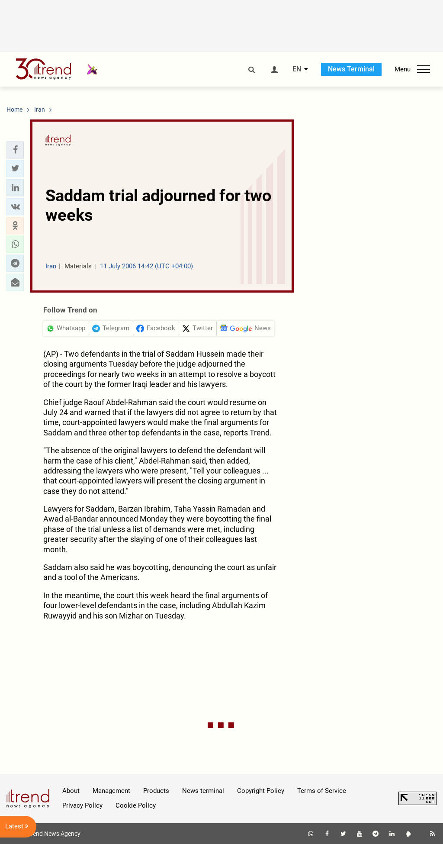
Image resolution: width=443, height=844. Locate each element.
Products (156, 791)
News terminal (203, 791)
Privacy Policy (82, 805)
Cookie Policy (136, 805)
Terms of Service (321, 791)
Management (111, 791)
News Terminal (351, 69)
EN (296, 69)
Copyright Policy (260, 791)
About (71, 791)
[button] (15, 149)
